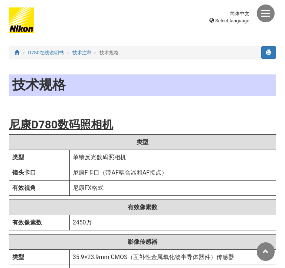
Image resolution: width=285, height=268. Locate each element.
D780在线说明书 (46, 52)
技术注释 (82, 52)
